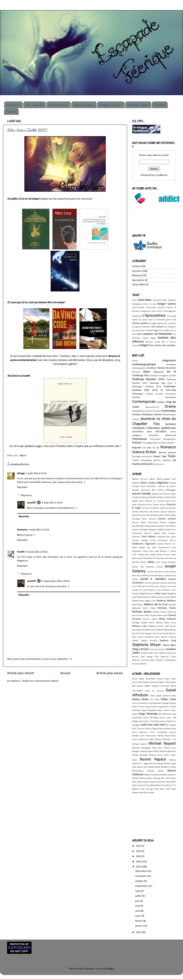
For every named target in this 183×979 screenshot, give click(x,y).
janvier (139, 926)
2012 (139, 867)
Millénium (138, 341)
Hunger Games (166, 303)
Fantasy (136, 414)
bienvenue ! (13, 105)
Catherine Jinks (145, 505)
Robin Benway (170, 630)
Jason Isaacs (166, 718)
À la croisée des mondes (162, 345)
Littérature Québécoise (161, 428)
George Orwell (149, 540)
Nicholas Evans (167, 608)
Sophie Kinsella (149, 641)
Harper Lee (144, 548)
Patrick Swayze (156, 764)
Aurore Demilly (141, 493)
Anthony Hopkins (158, 682)
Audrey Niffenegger (166, 490)
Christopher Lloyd (141, 691)
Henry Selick (163, 710)
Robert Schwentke (152, 775)
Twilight (143, 345)
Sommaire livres (58, 105)
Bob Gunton (137, 686)
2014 (139, 856)
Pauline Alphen (150, 619)
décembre (141, 871)
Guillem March (164, 544)
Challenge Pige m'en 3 (163, 383)
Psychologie (147, 443)
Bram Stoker (165, 497)
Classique (137, 394)
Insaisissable (138, 307)
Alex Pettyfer (143, 682)
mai (137, 906)
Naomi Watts (154, 751)
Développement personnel (144, 411)
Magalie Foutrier (147, 594)
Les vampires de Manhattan (154, 334)
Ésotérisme (159, 464)
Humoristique (169, 414)
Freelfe (21, 552)
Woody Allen (137, 793)
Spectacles (138, 280)
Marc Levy (161, 593)
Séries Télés (138, 285)
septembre (141, 886)
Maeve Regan (149, 338)
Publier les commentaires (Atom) (40, 681)
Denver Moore (139, 523)
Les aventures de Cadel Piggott (146, 330)
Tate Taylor (171, 782)
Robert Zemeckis (168, 775)
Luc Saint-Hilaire (147, 590)
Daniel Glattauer (168, 512)
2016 (139, 851)
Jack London (150, 555)
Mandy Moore (163, 736)
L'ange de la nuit (148, 311)
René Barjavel (138, 630)
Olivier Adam (144, 615)
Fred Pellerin (149, 537)
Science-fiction (144, 452)
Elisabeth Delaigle (148, 530)
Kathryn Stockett (150, 576)
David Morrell (153, 515)
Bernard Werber (149, 497)
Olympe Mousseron (159, 615)
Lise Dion (150, 586)
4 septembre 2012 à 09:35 (56, 581)
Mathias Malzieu (166, 601)
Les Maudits (170, 327)
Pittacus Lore (139, 626)
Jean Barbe (143, 558)
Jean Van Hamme (168, 558)
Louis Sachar (160, 586)
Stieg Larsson (140, 649)
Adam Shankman (147, 679)
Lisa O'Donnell (138, 586)
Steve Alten (169, 645)
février (139, 921)
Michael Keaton (139, 744)
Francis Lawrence (139, 703)
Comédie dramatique (166, 394)
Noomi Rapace (153, 759)
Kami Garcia (137, 576)
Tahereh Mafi (147, 653)
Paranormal (171, 435)
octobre (139, 881)
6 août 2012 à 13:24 (39, 530)
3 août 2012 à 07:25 (36, 473)
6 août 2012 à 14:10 (52, 503)
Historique (147, 414)
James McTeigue (151, 718)
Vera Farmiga (147, 789)
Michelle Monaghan (141, 748)
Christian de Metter (150, 508)
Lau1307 (31, 503)
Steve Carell (142, 782)
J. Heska (172, 551)
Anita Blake (145, 300)
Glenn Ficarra (138, 707)
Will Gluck (171, 789)
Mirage (21, 473)
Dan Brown (154, 512)
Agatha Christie (139, 479)
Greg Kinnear (151, 707)
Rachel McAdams (162, 767)
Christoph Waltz (168, 686)
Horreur (158, 414)
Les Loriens (157, 327)
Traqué (135, 345)
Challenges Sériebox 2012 (146, 386)
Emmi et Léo (149, 304)
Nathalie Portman (168, 751)
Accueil (65, 673)
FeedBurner (161, 175)
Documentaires (152, 407)
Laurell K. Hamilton (153, 579)
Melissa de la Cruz (156, 604)
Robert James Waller (154, 630)
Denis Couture (149, 519)
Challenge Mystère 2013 (148, 379)
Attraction (157, 300)
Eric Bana (154, 700)
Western (157, 460)
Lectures (137, 271)
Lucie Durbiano (163, 590)
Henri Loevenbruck (161, 548)
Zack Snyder (149, 793)
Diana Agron (156, 696)
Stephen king (167, 640)
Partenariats (139, 439)
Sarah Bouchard (145, 637)
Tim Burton (167, 785)
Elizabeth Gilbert (164, 530)
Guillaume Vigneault (143, 544)
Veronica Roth (148, 660)
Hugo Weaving (148, 713)
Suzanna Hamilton (157, 782)
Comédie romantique (154, 397)
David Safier (165, 515)
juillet (138, 896)
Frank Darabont (155, 703)
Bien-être (136, 372)
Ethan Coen (168, 699)
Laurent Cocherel (152, 583)
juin (137, 901)
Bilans (23, 455)
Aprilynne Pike (148, 490)
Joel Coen (147, 724)
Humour (136, 419)
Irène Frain (148, 551)
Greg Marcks (163, 707)
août (138, 891)
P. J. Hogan (144, 764)
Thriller (172, 456)
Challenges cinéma (137, 105)
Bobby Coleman (152, 686)
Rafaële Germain (156, 626)
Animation (171, 364)
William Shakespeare (166, 660)
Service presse (167, 452)
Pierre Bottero (155, 623)
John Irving (161, 562)
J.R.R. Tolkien (138, 555)
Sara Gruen (157, 633)
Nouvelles (153, 435)
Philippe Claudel (139, 623)
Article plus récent (20, 673)
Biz (158, 497)
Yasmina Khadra (139, 664)
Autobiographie (139, 368)
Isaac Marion (161, 551)
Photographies (169, 439)
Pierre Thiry (170, 623)
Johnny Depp (151, 729)
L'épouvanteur (154, 316)
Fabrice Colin (160, 533)
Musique (137, 275)
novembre (141, 876)
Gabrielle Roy (163, 537)
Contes (160, 402)
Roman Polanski (139, 778)
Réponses (26, 495)
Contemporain (144, 402)
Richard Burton (155, 771)
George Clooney (169, 703)
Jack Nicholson (164, 714)
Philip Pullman (167, 619)
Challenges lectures (110, 105)
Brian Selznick (145, 501)
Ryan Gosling (154, 778)
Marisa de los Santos (161, 597)
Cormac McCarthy (140, 512)
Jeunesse (148, 419)
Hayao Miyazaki (149, 710)
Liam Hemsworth (148, 736)
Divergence (137, 304)
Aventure (152, 368)
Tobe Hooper (147, 657)
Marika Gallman (144, 597)
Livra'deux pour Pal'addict (149, 431)
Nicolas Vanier (159, 612)
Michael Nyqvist (162, 744)
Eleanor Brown (158, 526)
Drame (170, 407)
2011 (139, 932)
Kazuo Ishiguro (165, 576)
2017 (139, 846)
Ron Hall (136, 633)
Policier (136, 442)
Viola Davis (159, 789)
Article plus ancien (109, 673)
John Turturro (138, 729)
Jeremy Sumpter (165, 721)
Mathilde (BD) (167, 337)
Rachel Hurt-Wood (145, 767)
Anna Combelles (148, 486)
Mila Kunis (157, 748)
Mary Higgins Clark (148, 601)
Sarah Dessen (161, 637)
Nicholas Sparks (142, 611)
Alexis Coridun (148, 483)
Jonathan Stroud (154, 567)
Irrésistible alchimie (155, 307)
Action (135, 361)
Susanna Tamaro (157, 649)
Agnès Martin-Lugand (159, 479)
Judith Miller (170, 572)
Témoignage (146, 460)
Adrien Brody (163, 679)
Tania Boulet (160, 653)
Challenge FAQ (140, 375)
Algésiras (162, 482)
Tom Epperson (162, 657)
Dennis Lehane (167, 519)
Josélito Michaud (155, 572)
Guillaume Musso (167, 540)
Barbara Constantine (161, 494)
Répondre (22, 487)
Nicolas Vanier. (156, 755)
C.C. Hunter (159, 501)
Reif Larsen (170, 626)
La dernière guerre (163, 320)
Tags (164, 456)
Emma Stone (140, 699)
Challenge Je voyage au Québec (162, 376)
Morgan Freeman (139, 751)
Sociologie (136, 456)
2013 (139, 862)
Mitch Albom (149, 608)
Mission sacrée (153, 342)
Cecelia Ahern (159, 505)
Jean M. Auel (154, 558)
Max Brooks (137, 605)
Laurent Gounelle (168, 583)
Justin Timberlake (158, 732)
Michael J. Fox (169, 739)
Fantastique (169, 410)
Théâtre (135, 460)
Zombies (167, 460)
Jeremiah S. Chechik (148, 721)
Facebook (159, 105)
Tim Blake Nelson (153, 785)
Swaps (156, 456)
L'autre (159, 311)
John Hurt (159, 724)
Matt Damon (156, 739)
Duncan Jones (169, 696)
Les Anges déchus (155, 323)
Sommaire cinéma (84, 105)
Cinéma (136, 266)
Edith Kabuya (145, 526)
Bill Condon (171, 682)
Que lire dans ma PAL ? (164, 443)
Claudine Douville (168, 508)
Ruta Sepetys (146, 633)
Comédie (149, 394)
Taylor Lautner (138, 785)
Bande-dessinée (167, 368)
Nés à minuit (169, 342)
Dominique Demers (157, 523)
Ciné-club (171, 390)
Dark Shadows (169, 300)
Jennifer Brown (139, 562)
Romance (168, 447)
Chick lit (157, 390)
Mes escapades (34, 105)
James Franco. (163, 555)
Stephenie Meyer (146, 645)
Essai (158, 411)
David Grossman (139, 515)
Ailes (134, 300)
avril (138, 911)
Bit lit (171, 371)
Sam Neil (165, 778)
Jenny (150, 562)
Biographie (159, 372)
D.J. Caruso (157, 691)
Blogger (110, 969)
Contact (11, 111)
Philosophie (155, 439)
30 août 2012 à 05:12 (37, 552)
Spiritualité (147, 456)
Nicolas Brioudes (140, 755)
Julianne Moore (164, 729)
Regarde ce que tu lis (145, 448)
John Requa (171, 725)
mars (138, 916)
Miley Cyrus (170, 748)
